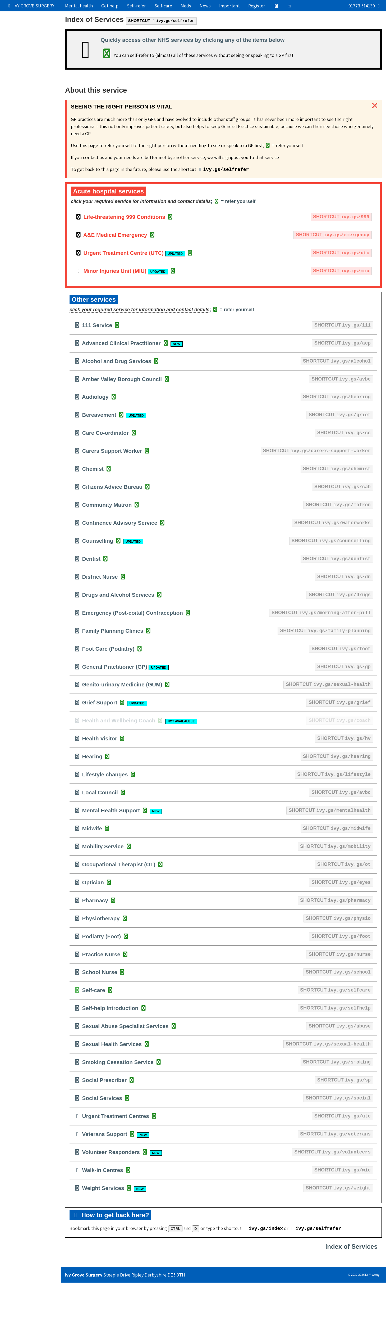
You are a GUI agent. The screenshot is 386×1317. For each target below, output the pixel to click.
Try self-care (20, 51)
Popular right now (26, 17)
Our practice (20, 28)
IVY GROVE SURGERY (30, 6)
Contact (15, 97)
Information (30, 85)
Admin (14, 74)
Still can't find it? (24, 119)
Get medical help (24, 40)
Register (256, 6)
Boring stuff (19, 108)
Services (16, 63)
